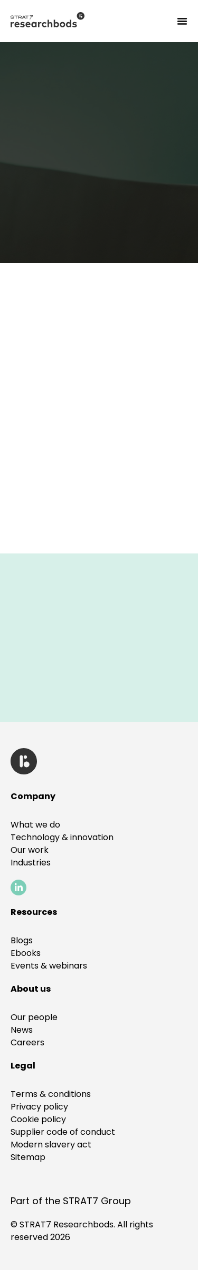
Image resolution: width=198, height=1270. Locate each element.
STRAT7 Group (97, 1200)
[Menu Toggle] (182, 21)
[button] (23, 1065)
